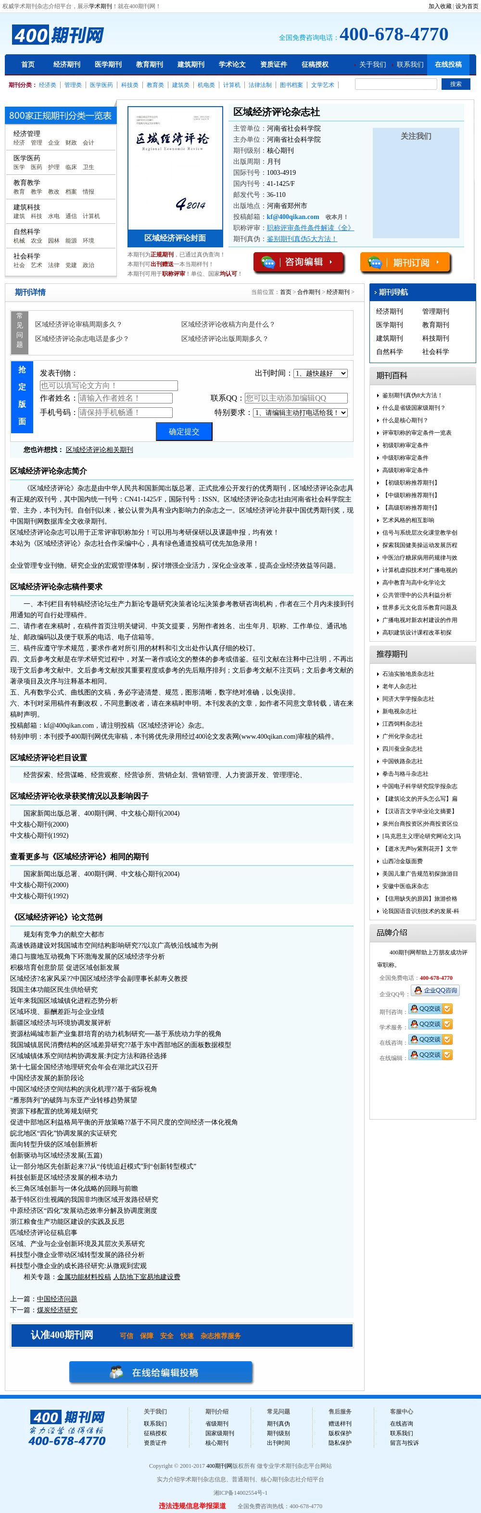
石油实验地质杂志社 (408, 674)
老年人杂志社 (399, 686)
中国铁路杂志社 (402, 761)
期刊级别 (278, 1433)
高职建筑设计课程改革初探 (417, 632)
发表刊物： (109, 380)
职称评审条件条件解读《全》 (310, 228)
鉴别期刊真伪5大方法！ (302, 239)
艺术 (36, 265)
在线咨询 (401, 1423)
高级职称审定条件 (405, 470)
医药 (36, 167)
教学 (36, 191)
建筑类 (181, 85)
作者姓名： (106, 398)
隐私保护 (340, 1443)
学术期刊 (100, 6)
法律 (54, 265)
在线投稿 (448, 64)
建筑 (19, 216)
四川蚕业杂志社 (402, 748)
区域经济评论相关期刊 (99, 449)
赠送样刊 (340, 1423)
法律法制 (260, 85)
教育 (19, 191)
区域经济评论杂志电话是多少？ (82, 338)
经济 (19, 142)
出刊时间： (301, 373)
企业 (54, 142)
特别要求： (281, 412)
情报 (88, 191)
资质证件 (273, 64)
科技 (36, 216)
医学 (19, 167)
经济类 (47, 85)
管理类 (73, 85)
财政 (71, 142)
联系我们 (410, 64)
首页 (28, 64)
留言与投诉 (404, 1443)
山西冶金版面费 (402, 861)
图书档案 (291, 85)
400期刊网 (219, 1466)
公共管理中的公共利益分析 (417, 595)
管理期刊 (435, 311)
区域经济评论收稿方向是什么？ (228, 324)
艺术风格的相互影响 (408, 520)
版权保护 (340, 1433)
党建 (71, 265)
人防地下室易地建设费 (146, 1277)
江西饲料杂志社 (402, 723)
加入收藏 (440, 6)
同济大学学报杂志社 (408, 698)
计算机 (231, 85)
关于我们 (372, 64)
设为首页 (467, 6)
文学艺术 (322, 85)
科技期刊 (435, 338)
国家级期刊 (219, 1433)
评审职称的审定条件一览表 (417, 432)
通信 (71, 216)
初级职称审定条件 (405, 445)
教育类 (155, 85)
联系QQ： (279, 398)
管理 (36, 142)
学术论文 (232, 64)
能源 (71, 240)
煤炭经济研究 (57, 1310)
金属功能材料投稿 (84, 1277)
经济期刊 (66, 64)
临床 (71, 167)
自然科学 (389, 351)
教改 (54, 191)
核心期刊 (216, 1443)
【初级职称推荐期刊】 (411, 482)
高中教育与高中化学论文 (414, 582)
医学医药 (101, 85)
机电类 (206, 85)
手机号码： (106, 412)
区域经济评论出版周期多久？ (225, 338)
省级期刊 (216, 1423)
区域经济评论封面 (175, 238)
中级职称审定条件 (405, 457)
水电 (54, 216)
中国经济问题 (57, 1299)
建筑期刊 (190, 64)
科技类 (130, 85)
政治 (88, 265)
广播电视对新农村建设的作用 (419, 620)
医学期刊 (108, 64)
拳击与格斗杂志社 (405, 773)
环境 (88, 240)
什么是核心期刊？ (405, 420)
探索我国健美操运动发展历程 (419, 545)
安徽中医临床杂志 (405, 886)
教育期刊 (149, 64)
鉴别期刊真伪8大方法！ (412, 395)
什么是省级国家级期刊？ (414, 407)
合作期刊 (308, 292)
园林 (54, 240)
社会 (19, 265)
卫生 (88, 167)
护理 (54, 167)
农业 (36, 240)
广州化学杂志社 (402, 736)
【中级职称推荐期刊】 (411, 495)
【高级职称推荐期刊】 (411, 507)
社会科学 (435, 351)
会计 (88, 142)
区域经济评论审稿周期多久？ (79, 324)
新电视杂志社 (399, 711)
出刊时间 (278, 1443)
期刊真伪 (278, 1423)
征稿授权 (315, 64)
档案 (71, 191)
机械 (19, 240)
